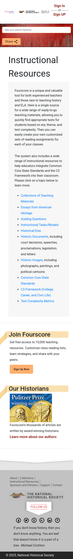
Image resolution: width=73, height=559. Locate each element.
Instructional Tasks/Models (40, 225)
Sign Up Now (21, 369)
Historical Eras (31, 231)
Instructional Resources (24, 481)
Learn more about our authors (33, 437)
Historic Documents (34, 236)
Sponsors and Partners (24, 485)
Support (45, 485)
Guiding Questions (33, 219)
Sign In (59, 6)
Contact (57, 485)
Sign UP (59, 14)
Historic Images (32, 260)
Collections (26, 478)
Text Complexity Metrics (37, 301)
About (13, 478)
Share (11, 42)
